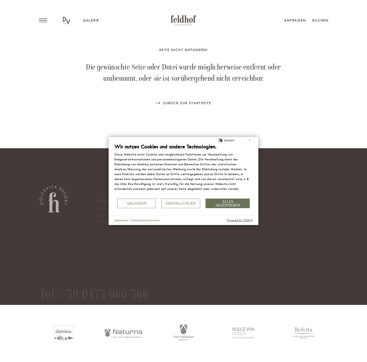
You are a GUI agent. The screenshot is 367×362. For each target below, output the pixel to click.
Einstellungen (181, 203)
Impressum (121, 220)
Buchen (320, 20)
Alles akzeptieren (227, 203)
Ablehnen (137, 203)
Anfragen (295, 20)
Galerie (91, 20)
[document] (183, 170)
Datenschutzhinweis (146, 220)
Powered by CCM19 (240, 220)
